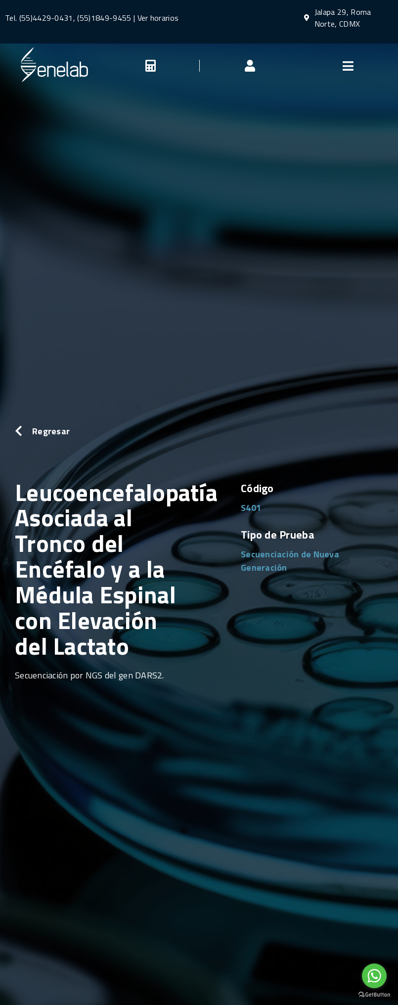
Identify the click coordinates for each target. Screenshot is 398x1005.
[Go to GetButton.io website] (374, 995)
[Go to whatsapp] (374, 975)
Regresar (51, 431)
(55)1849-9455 (103, 18)
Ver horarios (158, 18)
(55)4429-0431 (46, 18)
